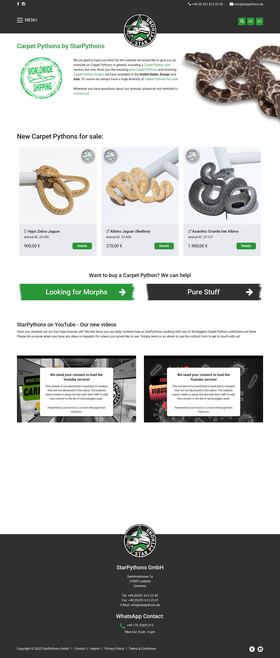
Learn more (140, 86)
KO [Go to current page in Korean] (259, 21)
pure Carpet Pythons (143, 158)
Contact (80, 649)
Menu (27, 19)
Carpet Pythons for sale (161, 167)
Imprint (95, 649)
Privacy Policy (114, 649)
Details (82, 330)
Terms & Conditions (142, 649)
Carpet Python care (157, 153)
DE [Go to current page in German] (251, 21)
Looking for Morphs (77, 376)
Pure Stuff (203, 376)
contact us (80, 181)
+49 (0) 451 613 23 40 (205, 4)
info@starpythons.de (246, 4)
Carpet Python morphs (89, 162)
